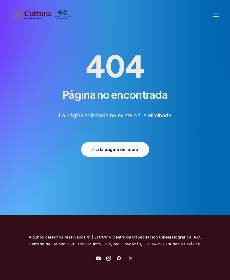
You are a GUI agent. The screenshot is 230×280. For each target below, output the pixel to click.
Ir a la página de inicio (115, 149)
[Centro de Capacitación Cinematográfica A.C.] (56, 14)
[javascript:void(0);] (108, 259)
